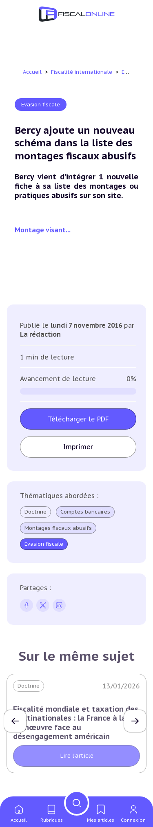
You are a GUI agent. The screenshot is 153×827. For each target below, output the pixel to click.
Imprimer (78, 447)
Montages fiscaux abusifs (58, 528)
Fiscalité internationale (82, 71)
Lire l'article (76, 755)
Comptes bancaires (85, 512)
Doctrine (35, 511)
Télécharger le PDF (78, 419)
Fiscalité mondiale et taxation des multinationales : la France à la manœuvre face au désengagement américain (75, 722)
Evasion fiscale (40, 104)
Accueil (32, 71)
